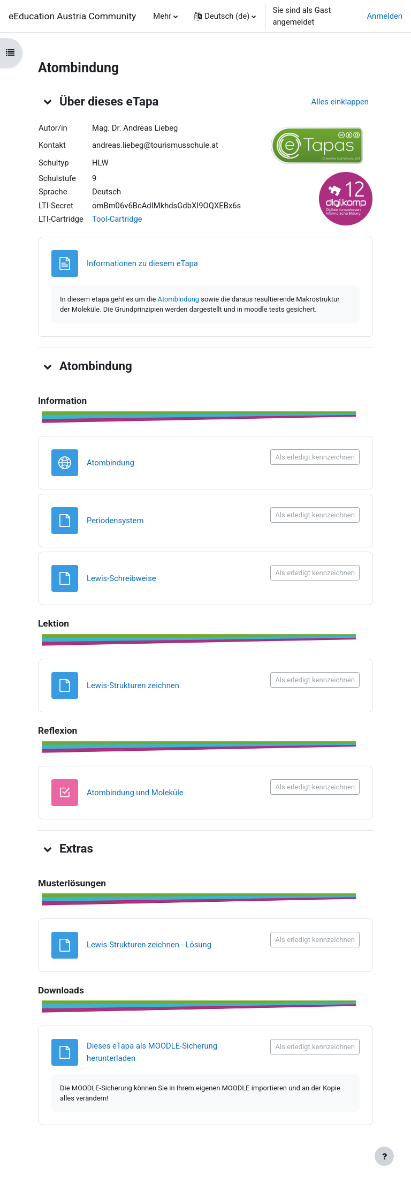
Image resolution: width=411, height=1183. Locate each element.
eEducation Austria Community (72, 16)
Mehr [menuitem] (162, 16)
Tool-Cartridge (117, 219)
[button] (225, 16)
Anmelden (384, 16)
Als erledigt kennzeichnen (315, 457)
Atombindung (179, 299)
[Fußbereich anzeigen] (384, 1156)
